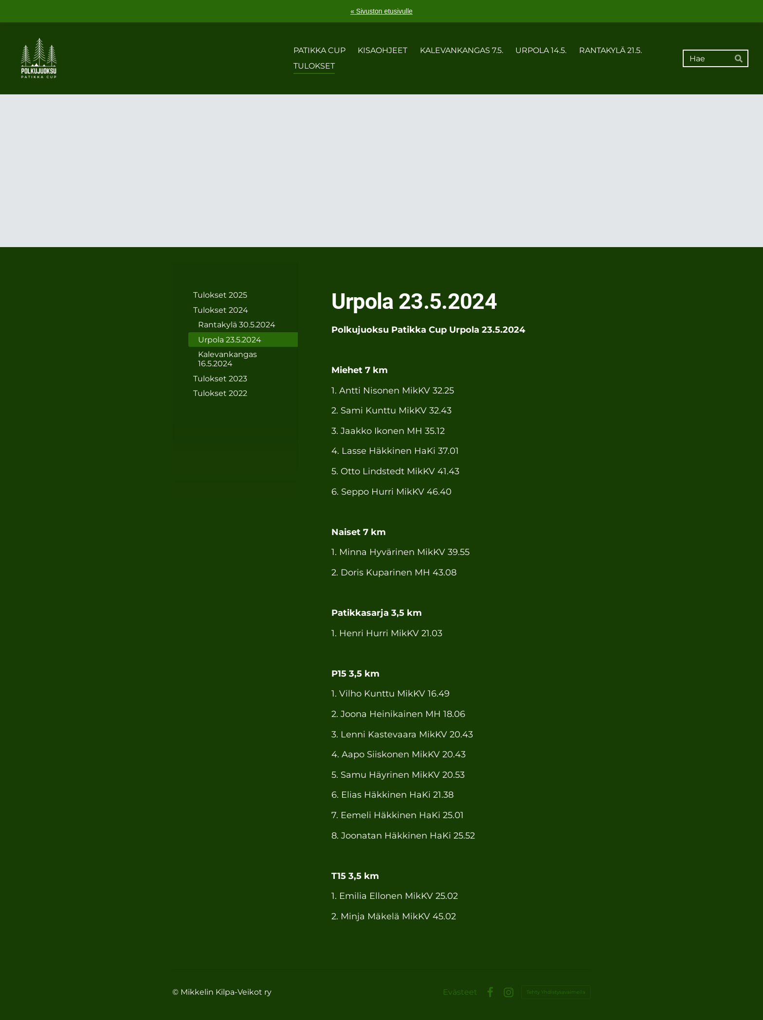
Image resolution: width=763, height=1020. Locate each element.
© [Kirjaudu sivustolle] (176, 992)
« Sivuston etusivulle (381, 11)
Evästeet (460, 992)
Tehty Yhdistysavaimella (556, 992)
